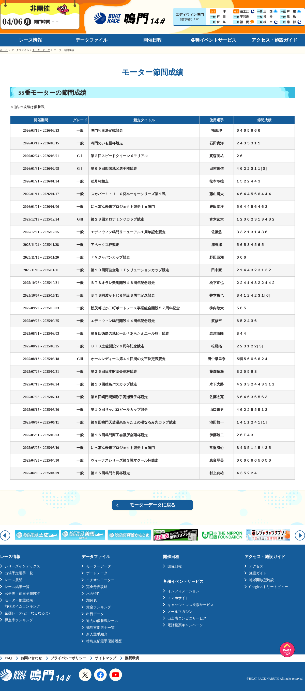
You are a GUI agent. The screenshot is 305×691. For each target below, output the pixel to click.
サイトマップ (105, 658)
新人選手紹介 (97, 634)
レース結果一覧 (17, 587)
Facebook (100, 674)
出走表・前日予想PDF (22, 594)
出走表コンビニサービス (187, 618)
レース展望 (13, 580)
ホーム (4, 50)
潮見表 (91, 600)
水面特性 (93, 594)
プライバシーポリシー (68, 658)
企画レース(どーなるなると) (27, 613)
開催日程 (152, 40)
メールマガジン (179, 612)
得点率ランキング (19, 620)
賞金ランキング (98, 607)
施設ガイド (258, 573)
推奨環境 (132, 658)
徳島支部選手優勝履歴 (104, 641)
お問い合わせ (31, 658)
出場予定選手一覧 (19, 573)
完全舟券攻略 (97, 587)
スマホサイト (178, 598)
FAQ (8, 658)
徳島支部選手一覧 (100, 628)
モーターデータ (41, 50)
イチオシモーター (100, 580)
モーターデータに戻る (152, 505)
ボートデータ (97, 573)
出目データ (95, 614)
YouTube (115, 674)
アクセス (256, 566)
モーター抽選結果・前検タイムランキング (22, 603)
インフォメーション (183, 591)
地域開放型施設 (261, 580)
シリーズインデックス (22, 566)
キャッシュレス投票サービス (190, 605)
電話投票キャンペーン (185, 625)
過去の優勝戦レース (102, 621)
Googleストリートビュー (268, 587)
